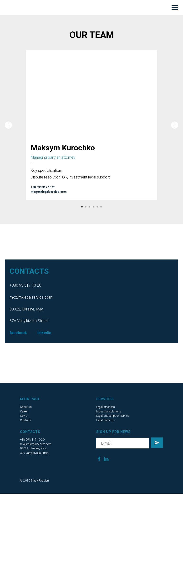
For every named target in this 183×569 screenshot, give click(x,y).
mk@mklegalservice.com (31, 297)
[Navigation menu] (175, 7)
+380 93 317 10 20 (25, 285)
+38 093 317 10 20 (32, 439)
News (23, 415)
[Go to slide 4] (93, 207)
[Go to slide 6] (101, 207)
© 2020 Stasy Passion (34, 480)
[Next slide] (174, 125)
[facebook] (99, 459)
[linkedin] (106, 459)
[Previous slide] (8, 125)
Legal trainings (105, 420)
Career (24, 411)
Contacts (25, 420)
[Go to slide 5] (97, 207)
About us (26, 407)
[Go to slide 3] (89, 207)
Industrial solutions (108, 411)
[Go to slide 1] (82, 207)
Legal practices (105, 407)
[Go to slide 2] (85, 207)
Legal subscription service (112, 415)
